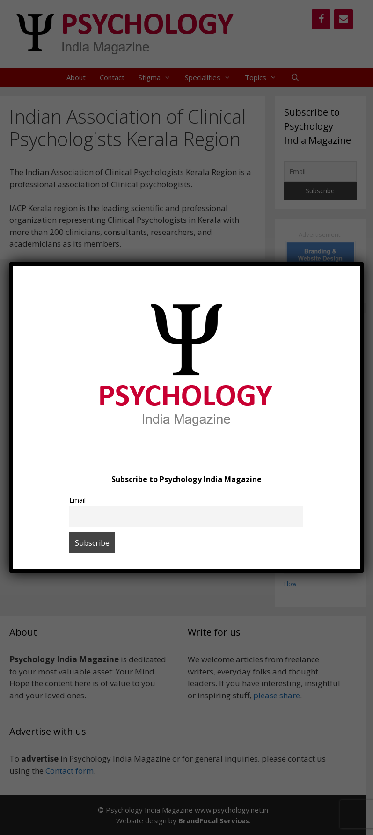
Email (77, 500)
